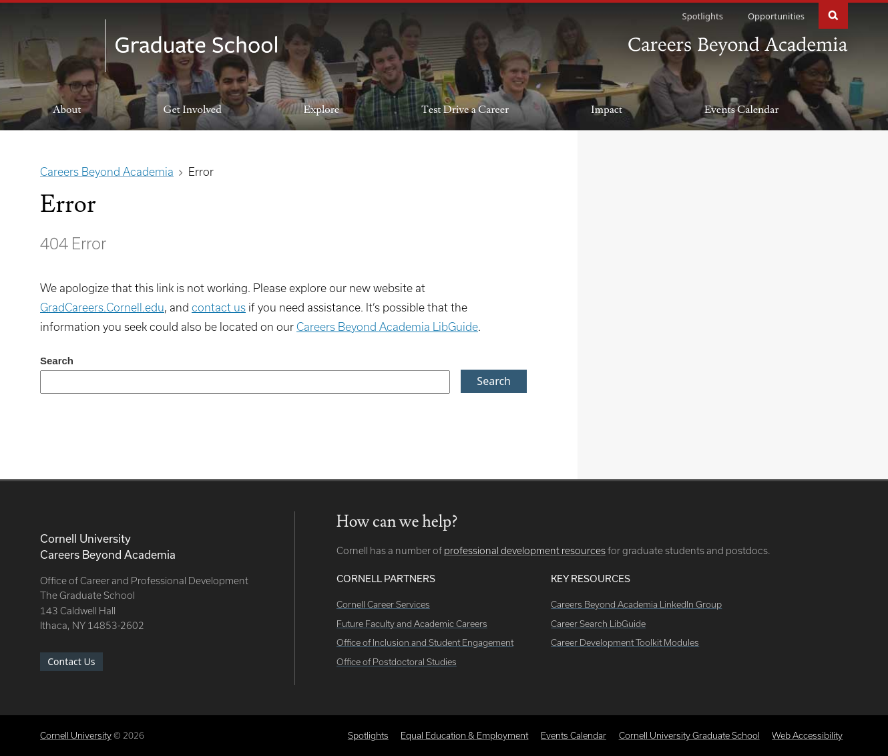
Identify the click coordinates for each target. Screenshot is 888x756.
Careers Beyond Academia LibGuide (387, 326)
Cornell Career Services (383, 604)
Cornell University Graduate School (689, 735)
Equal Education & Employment (464, 735)
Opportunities (776, 16)
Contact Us (71, 661)
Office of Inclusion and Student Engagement (425, 642)
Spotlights (702, 16)
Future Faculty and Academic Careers (412, 623)
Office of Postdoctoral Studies (397, 661)
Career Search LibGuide (598, 623)
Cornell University (76, 735)
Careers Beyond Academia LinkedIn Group (636, 604)
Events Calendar (741, 109)
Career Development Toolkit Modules (625, 642)
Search (833, 14)
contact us (219, 307)
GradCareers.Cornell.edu (102, 307)
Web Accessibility (807, 735)
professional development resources (525, 550)
